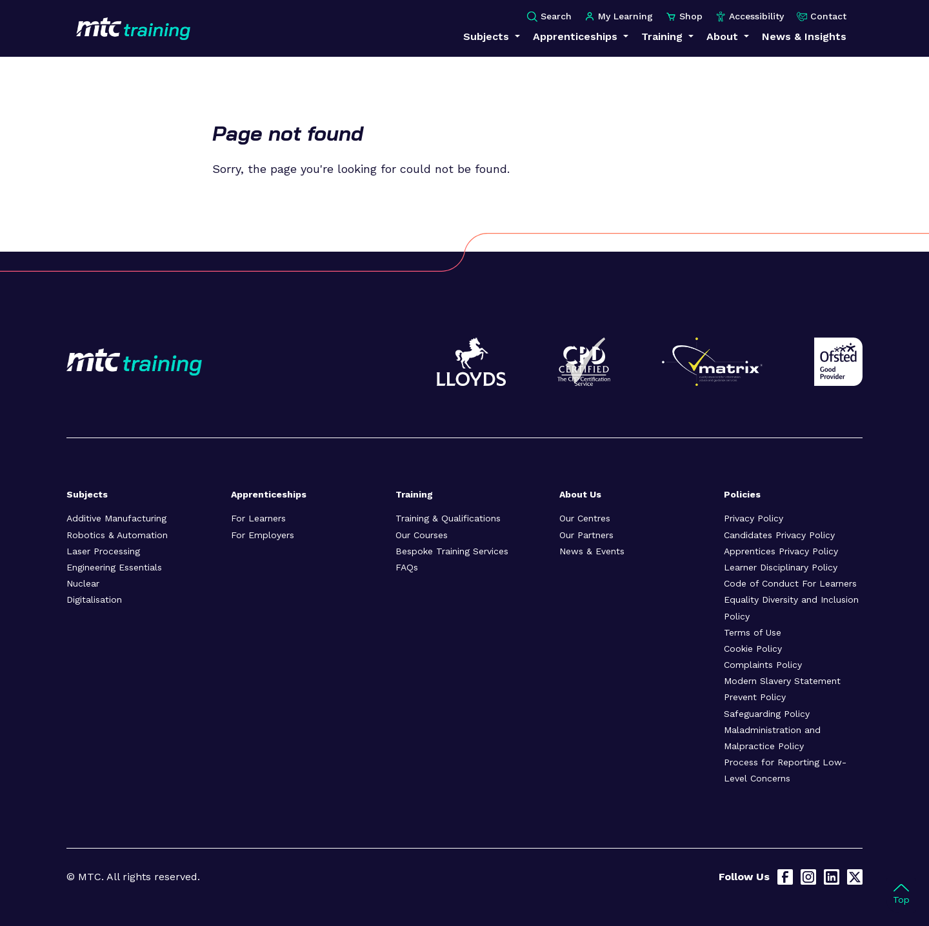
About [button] (723, 36)
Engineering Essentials (114, 567)
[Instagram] (808, 877)
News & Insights (804, 36)
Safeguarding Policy (767, 714)
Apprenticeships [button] (577, 36)
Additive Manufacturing (116, 518)
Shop (684, 16)
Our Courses (421, 535)
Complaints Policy (763, 664)
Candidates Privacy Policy (779, 535)
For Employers (262, 535)
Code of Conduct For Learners (790, 583)
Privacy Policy (753, 518)
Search (549, 16)
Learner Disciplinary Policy (780, 567)
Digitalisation (94, 599)
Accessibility (749, 16)
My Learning (618, 16)
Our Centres (584, 518)
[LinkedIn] (831, 877)
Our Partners (586, 535)
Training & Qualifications (448, 518)
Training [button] (663, 36)
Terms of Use (752, 632)
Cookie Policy (753, 648)
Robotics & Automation (117, 535)
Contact (821, 16)
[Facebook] (785, 877)
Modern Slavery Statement (782, 681)
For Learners (258, 518)
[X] (855, 877)
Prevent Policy (755, 697)
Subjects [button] (487, 36)
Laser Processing (103, 551)
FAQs (406, 567)
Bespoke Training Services (451, 551)
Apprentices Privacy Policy (781, 551)
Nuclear (82, 583)
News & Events (591, 551)
